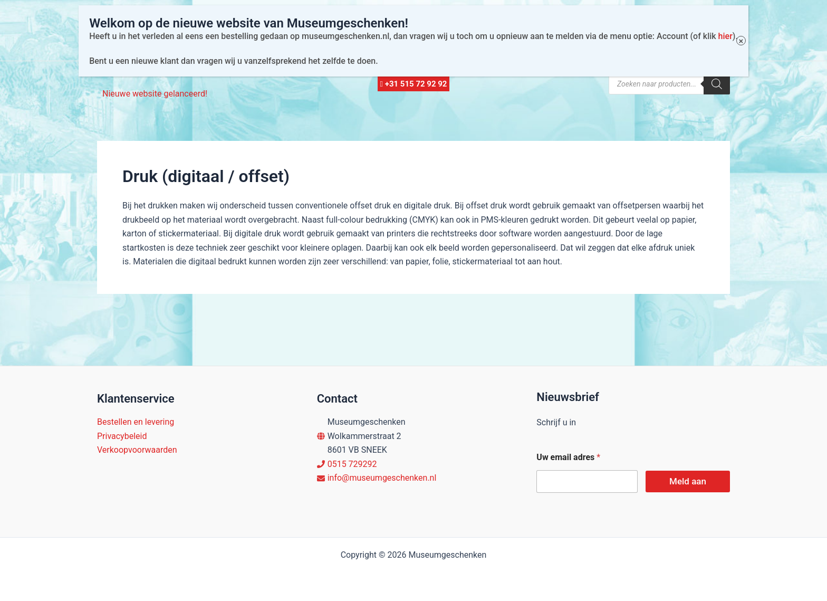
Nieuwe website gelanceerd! (154, 94)
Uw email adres (568, 457)
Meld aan (687, 481)
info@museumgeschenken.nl (382, 478)
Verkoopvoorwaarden (137, 450)
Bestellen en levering (135, 422)
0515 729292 (352, 464)
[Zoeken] (717, 83)
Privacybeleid (122, 436)
